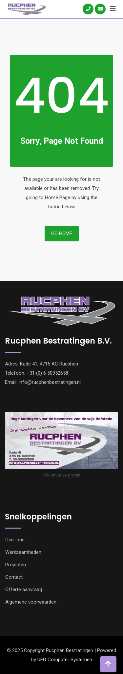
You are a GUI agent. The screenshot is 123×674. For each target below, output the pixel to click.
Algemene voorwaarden (30, 602)
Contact (14, 577)
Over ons (15, 540)
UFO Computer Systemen (64, 660)
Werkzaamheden (23, 552)
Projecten (15, 565)
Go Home (61, 233)
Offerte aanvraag (23, 589)
